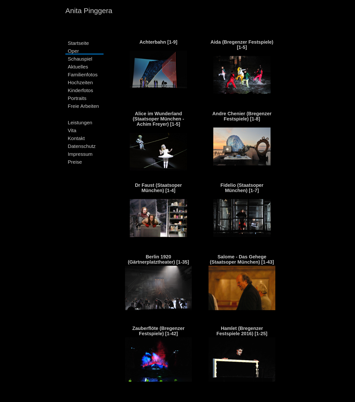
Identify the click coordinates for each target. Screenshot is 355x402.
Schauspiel (80, 59)
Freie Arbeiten (83, 106)
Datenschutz (82, 146)
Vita (72, 130)
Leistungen (80, 122)
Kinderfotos (80, 90)
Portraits (77, 98)
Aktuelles (78, 66)
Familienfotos (83, 74)
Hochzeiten (80, 82)
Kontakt (76, 138)
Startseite (78, 43)
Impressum (80, 154)
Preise (75, 162)
